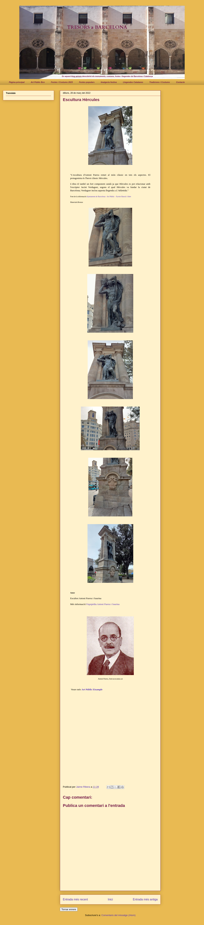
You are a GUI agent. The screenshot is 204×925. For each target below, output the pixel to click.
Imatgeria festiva (109, 82)
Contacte (180, 82)
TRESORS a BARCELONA (97, 27)
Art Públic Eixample (91, 689)
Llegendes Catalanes (133, 82)
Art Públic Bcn (38, 82)
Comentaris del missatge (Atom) (118, 915)
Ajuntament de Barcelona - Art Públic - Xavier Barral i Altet (109, 196)
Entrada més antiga (145, 899)
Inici (110, 899)
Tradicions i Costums (159, 82)
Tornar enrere (68, 909)
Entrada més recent (75, 899)
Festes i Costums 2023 (62, 82)
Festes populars (86, 82)
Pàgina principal (17, 82)
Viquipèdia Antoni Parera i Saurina (102, 604)
